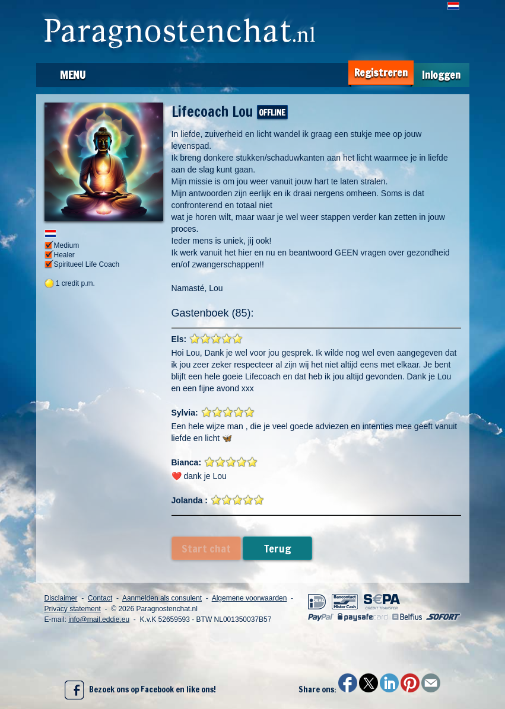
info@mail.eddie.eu (98, 619)
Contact (100, 598)
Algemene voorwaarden (249, 598)
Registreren (381, 72)
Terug (277, 548)
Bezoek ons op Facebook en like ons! (140, 690)
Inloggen (441, 75)
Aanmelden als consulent (162, 598)
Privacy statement (73, 609)
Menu (72, 74)
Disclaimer (61, 598)
